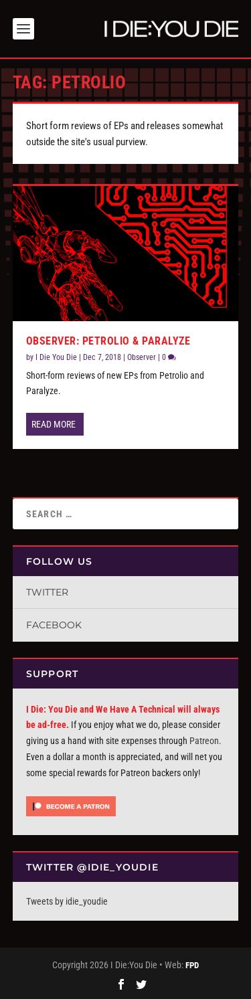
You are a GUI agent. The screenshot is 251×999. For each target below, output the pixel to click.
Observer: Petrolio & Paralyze (108, 341)
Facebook (54, 625)
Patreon (204, 740)
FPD (192, 965)
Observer (141, 357)
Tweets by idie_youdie (67, 901)
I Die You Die (56, 357)
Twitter (47, 592)
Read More (53, 424)
